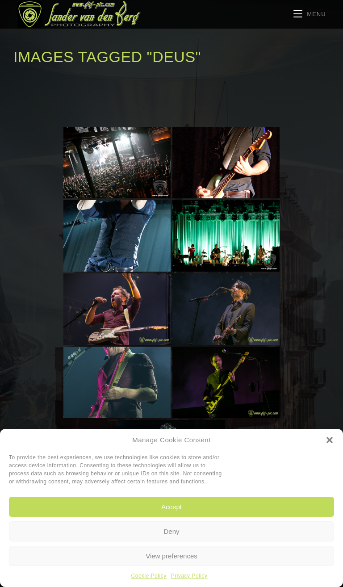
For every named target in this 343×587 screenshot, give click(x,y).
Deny (171, 531)
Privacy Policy (189, 576)
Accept (171, 507)
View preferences (171, 556)
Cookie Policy (149, 576)
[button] (329, 440)
